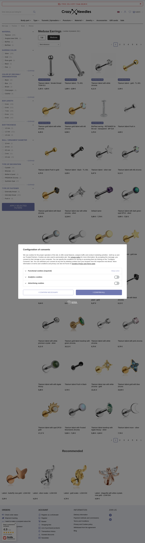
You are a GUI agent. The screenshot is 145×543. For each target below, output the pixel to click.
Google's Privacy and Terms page (83, 264)
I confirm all (99, 292)
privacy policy (75, 257)
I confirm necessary (48, 292)
